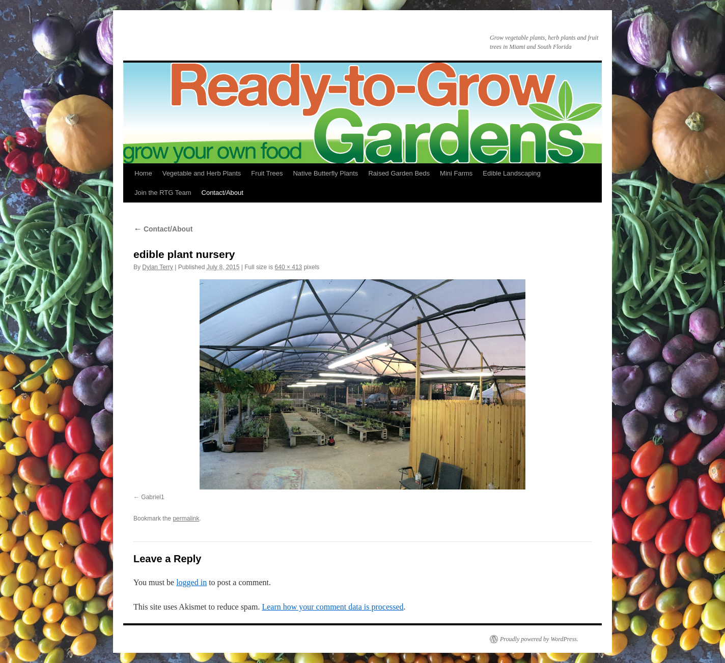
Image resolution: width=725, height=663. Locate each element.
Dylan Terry (157, 267)
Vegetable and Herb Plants (201, 173)
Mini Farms (456, 173)
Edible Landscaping (511, 173)
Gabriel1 (152, 497)
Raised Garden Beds (399, 173)
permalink (186, 518)
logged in (191, 582)
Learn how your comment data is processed (332, 606)
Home (143, 173)
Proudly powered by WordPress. (539, 639)
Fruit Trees (267, 173)
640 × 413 (288, 267)
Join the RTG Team (162, 192)
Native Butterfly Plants (325, 173)
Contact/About (222, 192)
